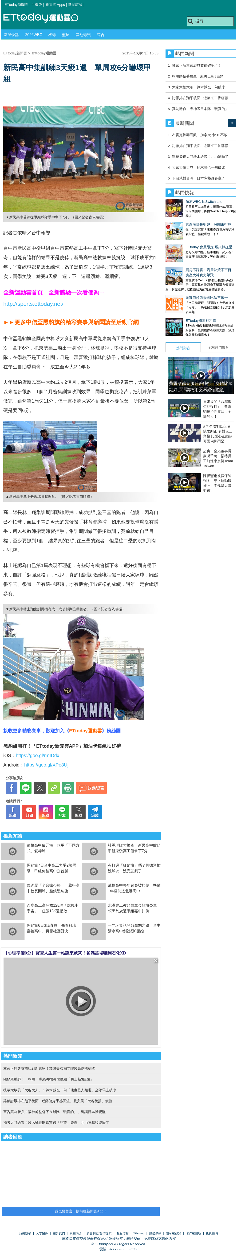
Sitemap (139, 1233)
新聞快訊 (11, 35)
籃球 (66, 35)
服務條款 (155, 1233)
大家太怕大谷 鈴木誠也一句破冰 (198, 87)
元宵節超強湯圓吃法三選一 (207, 298)
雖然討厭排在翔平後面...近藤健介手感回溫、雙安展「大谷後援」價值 (57, 1101)
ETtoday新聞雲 (16, 5)
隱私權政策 (173, 1233)
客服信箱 (122, 1233)
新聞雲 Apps (55, 5)
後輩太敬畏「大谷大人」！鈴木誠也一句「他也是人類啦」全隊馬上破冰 (59, 1090)
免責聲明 (212, 1233)
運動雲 (44, 18)
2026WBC (33, 35)
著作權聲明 (193, 1233)
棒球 (52, 35)
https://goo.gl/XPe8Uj (46, 764)
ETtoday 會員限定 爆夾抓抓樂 (209, 247)
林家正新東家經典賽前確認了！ (196, 65)
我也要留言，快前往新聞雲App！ (81, 1211)
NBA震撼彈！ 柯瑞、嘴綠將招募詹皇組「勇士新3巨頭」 (48, 1079)
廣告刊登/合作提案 (99, 1233)
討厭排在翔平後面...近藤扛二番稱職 (200, 98)
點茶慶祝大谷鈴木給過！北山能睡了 (200, 157)
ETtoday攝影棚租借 (201, 320)
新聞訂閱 (75, 5)
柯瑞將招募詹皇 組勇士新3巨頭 (197, 76)
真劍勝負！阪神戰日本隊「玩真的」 (200, 109)
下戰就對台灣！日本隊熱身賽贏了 (198, 178)
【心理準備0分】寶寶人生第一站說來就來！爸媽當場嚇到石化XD (65, 953)
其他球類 (83, 35)
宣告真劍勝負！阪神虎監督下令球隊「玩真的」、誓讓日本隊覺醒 (54, 1112)
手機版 (37, 5)
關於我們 (59, 1233)
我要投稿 (25, 1233)
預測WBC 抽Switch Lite (204, 202)
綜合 (100, 35)
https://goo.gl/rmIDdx (37, 755)
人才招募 (42, 1233)
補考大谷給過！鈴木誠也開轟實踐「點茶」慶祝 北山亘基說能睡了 (56, 1123)
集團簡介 (76, 1233)
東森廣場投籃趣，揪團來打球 (208, 224)
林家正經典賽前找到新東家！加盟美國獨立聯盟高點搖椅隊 (49, 1068)
